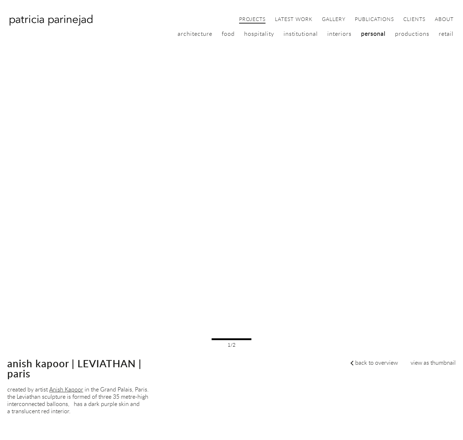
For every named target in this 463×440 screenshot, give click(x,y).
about (444, 19)
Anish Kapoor (66, 389)
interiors (339, 34)
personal (373, 34)
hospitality (259, 34)
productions (412, 34)
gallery (333, 19)
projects (252, 19)
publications (374, 19)
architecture (195, 34)
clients (414, 19)
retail (446, 34)
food (228, 34)
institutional (301, 34)
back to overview (376, 363)
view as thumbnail (433, 363)
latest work (294, 19)
